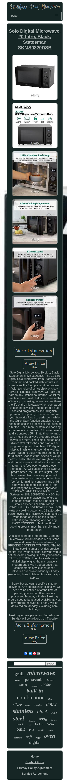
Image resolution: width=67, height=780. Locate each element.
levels (50, 680)
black (42, 711)
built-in (35, 691)
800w (51, 704)
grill (19, 673)
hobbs (50, 724)
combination (31, 697)
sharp (27, 705)
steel (18, 718)
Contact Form (34, 762)
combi (23, 685)
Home (35, 756)
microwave (41, 672)
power (29, 725)
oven (49, 736)
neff (29, 737)
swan (18, 680)
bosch (53, 720)
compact (34, 686)
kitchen (39, 724)
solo (31, 730)
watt (38, 737)
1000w (45, 685)
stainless (23, 711)
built (20, 729)
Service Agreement (35, 773)
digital (35, 742)
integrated (31, 721)
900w (43, 719)
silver (17, 704)
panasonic (34, 679)
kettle (41, 730)
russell (19, 724)
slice (54, 712)
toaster (38, 705)
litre (50, 699)
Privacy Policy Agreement (34, 767)
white (50, 730)
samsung (18, 737)
